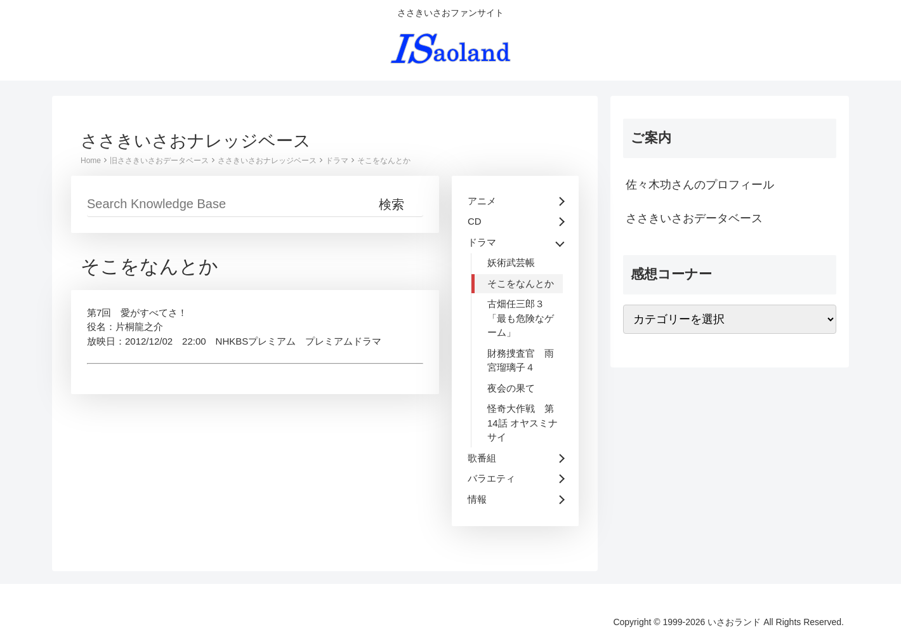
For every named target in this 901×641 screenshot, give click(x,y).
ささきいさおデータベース (694, 218)
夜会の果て (511, 388)
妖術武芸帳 (511, 262)
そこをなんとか (384, 160)
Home (91, 160)
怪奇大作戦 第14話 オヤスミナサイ (522, 422)
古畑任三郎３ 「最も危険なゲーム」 (520, 318)
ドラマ (337, 160)
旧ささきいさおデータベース (159, 160)
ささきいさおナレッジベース (267, 160)
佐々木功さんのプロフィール (700, 184)
